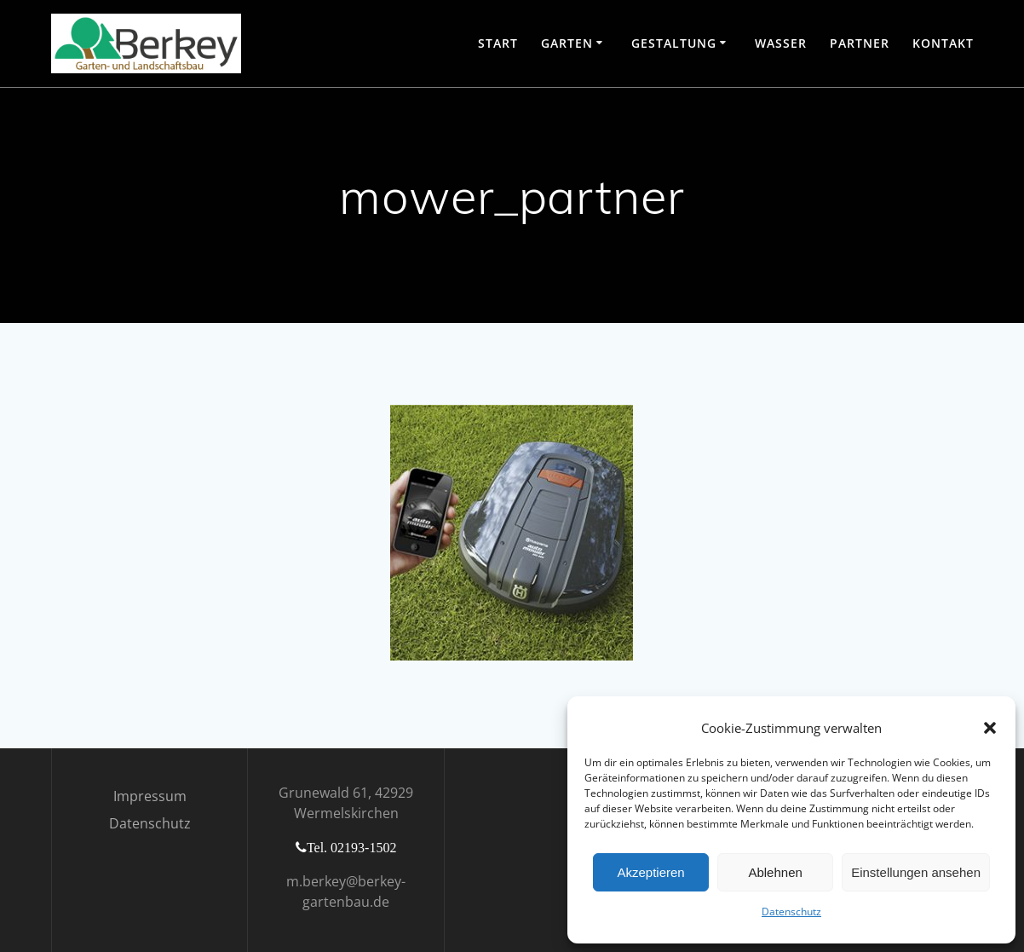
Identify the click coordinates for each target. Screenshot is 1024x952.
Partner (859, 43)
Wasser (781, 43)
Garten (567, 43)
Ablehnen (775, 872)
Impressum (150, 796)
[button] (989, 727)
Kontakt (943, 43)
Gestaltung (673, 43)
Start (498, 43)
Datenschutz (791, 911)
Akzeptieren (650, 872)
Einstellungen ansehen (916, 872)
